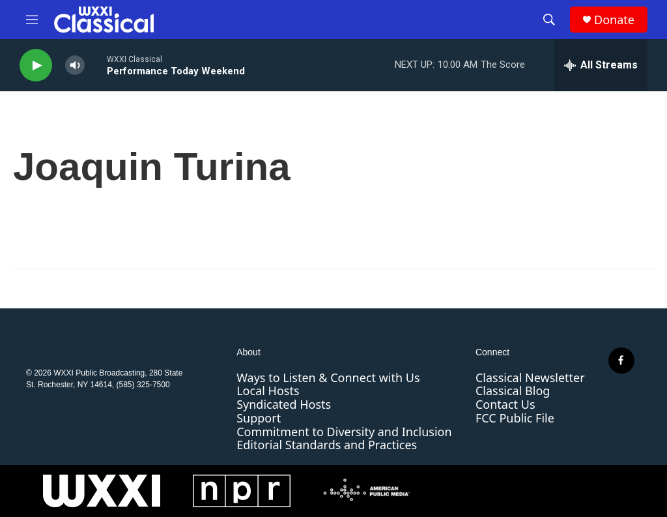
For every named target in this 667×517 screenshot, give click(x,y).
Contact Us (505, 404)
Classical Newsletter (530, 377)
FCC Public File (514, 418)
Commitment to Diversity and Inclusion (343, 431)
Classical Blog (512, 390)
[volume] (75, 65)
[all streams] (600, 65)
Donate (614, 20)
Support (258, 418)
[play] (35, 65)
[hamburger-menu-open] (32, 20)
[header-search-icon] (549, 19)
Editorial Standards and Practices (326, 444)
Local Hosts (267, 390)
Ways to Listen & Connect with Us (327, 377)
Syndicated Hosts (283, 404)
